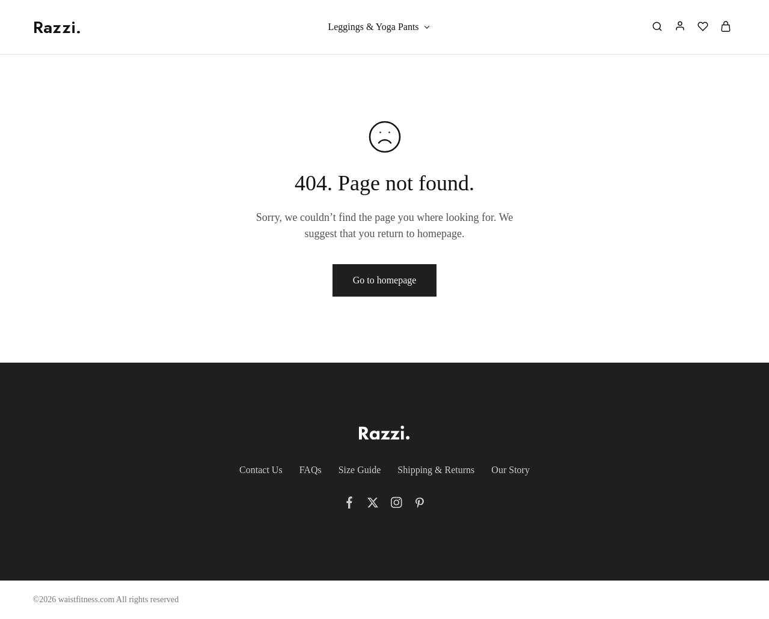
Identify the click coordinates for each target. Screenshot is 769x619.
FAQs (310, 470)
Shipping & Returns (435, 470)
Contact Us (261, 470)
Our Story (510, 470)
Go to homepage (385, 280)
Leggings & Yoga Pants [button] (379, 27)
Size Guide (360, 470)
